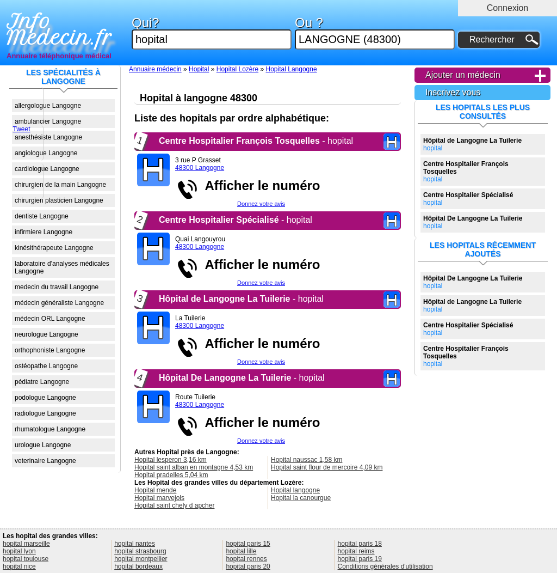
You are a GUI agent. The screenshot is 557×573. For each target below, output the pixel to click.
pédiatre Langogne (42, 382)
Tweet (21, 129)
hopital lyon (19, 551)
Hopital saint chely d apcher (174, 505)
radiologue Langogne (45, 413)
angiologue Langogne (46, 153)
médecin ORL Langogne (50, 318)
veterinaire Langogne (45, 461)
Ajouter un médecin (462, 75)
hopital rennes (246, 559)
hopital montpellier (140, 559)
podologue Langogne (45, 397)
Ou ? (375, 33)
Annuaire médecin (155, 69)
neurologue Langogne (46, 334)
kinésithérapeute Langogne (54, 248)
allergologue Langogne (48, 105)
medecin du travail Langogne (56, 287)
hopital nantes (134, 543)
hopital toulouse (25, 559)
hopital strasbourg (140, 551)
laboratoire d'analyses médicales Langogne (62, 267)
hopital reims (356, 551)
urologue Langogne (43, 445)
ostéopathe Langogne (46, 366)
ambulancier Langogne (48, 121)
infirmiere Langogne (43, 232)
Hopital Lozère (237, 69)
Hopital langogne (295, 490)
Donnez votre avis (261, 203)
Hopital (199, 69)
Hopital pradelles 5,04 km (171, 475)
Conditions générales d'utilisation (385, 566)
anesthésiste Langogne (48, 137)
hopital (472, 144)
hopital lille (241, 551)
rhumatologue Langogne (50, 429)
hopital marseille (26, 543)
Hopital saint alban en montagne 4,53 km (193, 467)
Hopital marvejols (159, 498)
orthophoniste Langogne (50, 350)
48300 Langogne (199, 168)
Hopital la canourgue (301, 498)
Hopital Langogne (291, 69)
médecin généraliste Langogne (59, 303)
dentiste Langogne (42, 216)
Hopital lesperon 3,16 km (170, 460)
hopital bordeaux (138, 566)
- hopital (256, 140)
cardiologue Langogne (47, 169)
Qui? (212, 33)
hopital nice (19, 566)
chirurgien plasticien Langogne (59, 200)
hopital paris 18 (360, 543)
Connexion (508, 8)
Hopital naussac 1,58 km (306, 460)
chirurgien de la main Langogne (60, 184)
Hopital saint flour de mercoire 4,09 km (326, 467)
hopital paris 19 (360, 559)
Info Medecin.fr (59, 30)
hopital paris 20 (248, 566)
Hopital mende (155, 490)
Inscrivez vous (452, 92)
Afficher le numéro (259, 185)
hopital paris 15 (248, 543)
